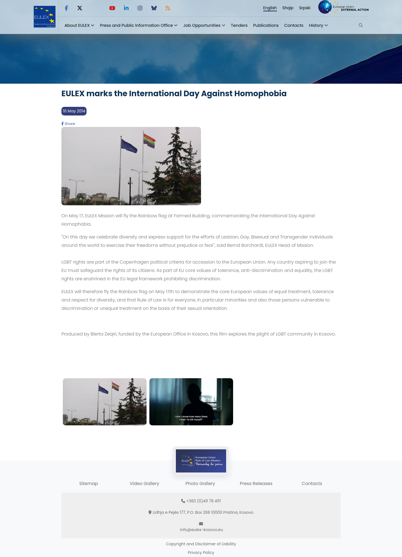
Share (68, 123)
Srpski (304, 8)
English (270, 8)
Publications (266, 25)
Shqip (288, 8)
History (316, 25)
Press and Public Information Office (136, 25)
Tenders (239, 25)
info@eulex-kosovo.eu (201, 529)
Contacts (293, 25)
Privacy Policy (201, 552)
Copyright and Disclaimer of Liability (201, 544)
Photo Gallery (200, 483)
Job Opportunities (202, 25)
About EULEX (77, 25)
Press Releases (256, 483)
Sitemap (88, 483)
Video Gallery (144, 483)
